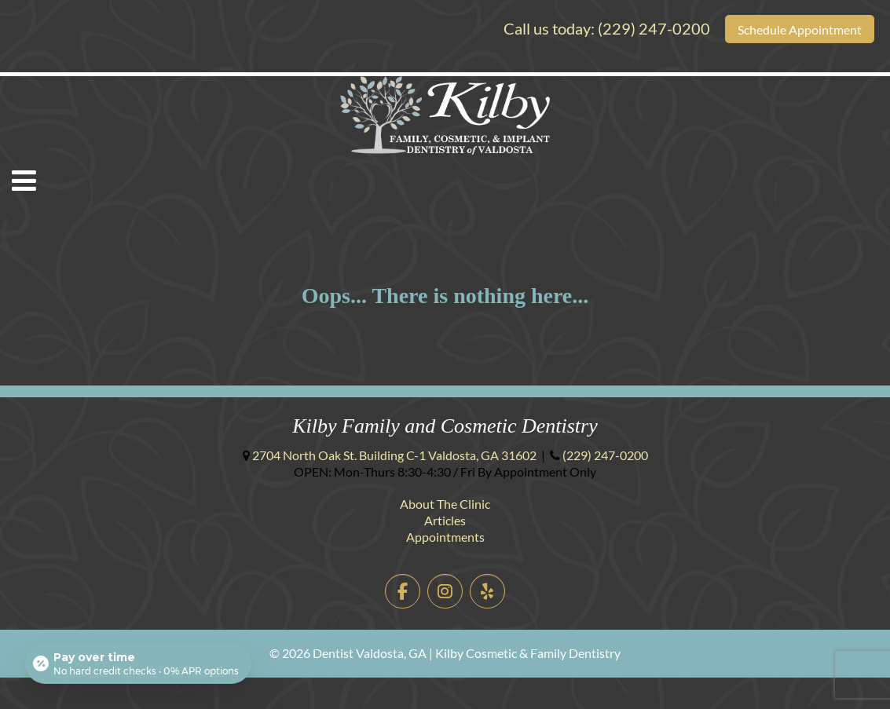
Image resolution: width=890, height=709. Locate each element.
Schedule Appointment (800, 29)
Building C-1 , (394, 455)
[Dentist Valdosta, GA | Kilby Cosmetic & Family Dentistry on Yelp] (487, 591)
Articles (445, 520)
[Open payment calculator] (138, 663)
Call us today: (607, 28)
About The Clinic (445, 503)
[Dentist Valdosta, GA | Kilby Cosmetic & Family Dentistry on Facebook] (402, 591)
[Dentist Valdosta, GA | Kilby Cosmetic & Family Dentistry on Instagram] (445, 591)
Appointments (445, 536)
